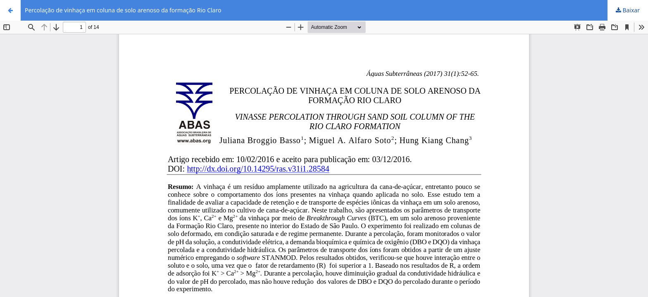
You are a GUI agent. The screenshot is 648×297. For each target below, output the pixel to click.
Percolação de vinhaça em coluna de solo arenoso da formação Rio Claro (123, 10)
